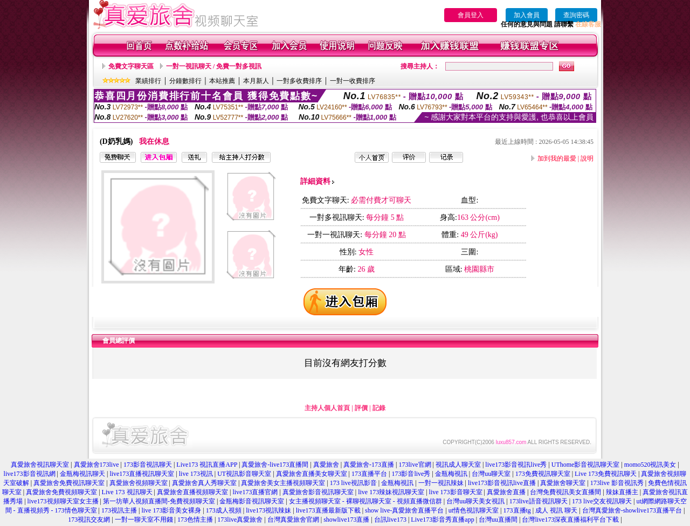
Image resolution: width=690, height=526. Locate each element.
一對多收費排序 (299, 81)
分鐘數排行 (185, 81)
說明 (587, 158)
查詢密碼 (576, 15)
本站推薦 (222, 81)
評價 (361, 408)
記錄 (378, 408)
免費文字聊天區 (131, 66)
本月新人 (256, 81)
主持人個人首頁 (327, 408)
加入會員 (527, 15)
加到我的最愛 (556, 158)
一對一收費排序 (352, 81)
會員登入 (471, 15)
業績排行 (148, 81)
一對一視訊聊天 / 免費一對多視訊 (213, 66)
